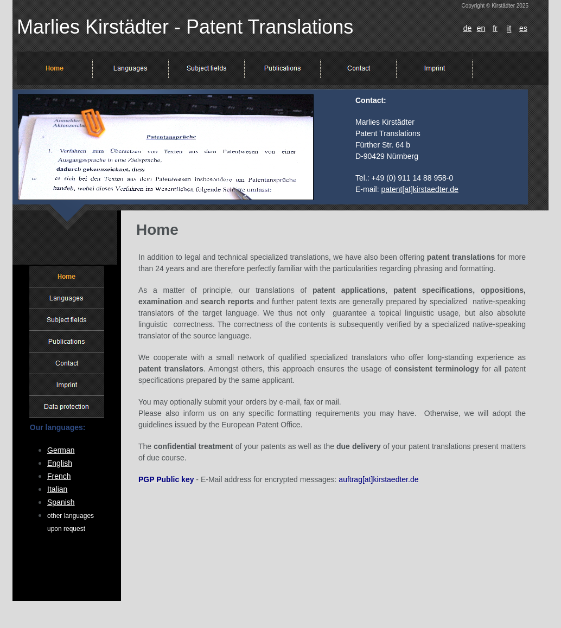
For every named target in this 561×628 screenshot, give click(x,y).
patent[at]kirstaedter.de (419, 189)
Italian (57, 489)
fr (495, 28)
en (481, 28)
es (523, 28)
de (467, 28)
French (59, 476)
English (59, 463)
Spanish (61, 502)
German (61, 450)
